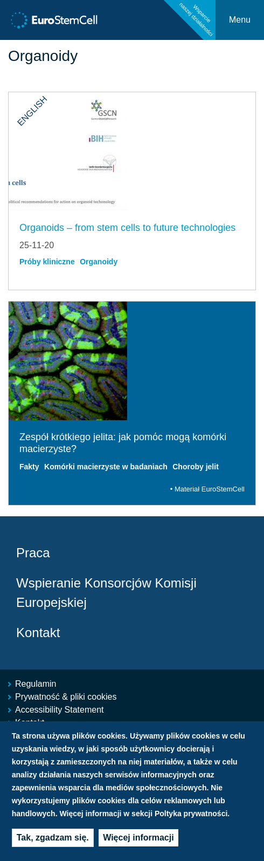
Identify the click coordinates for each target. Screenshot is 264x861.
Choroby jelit (195, 466)
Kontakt (38, 632)
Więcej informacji (138, 839)
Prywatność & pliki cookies (66, 696)
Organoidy (98, 261)
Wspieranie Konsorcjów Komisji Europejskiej (106, 593)
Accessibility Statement (59, 709)
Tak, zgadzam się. (53, 839)
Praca (33, 552)
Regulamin (35, 683)
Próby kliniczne (47, 261)
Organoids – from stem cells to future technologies (127, 227)
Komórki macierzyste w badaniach (106, 466)
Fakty (29, 466)
